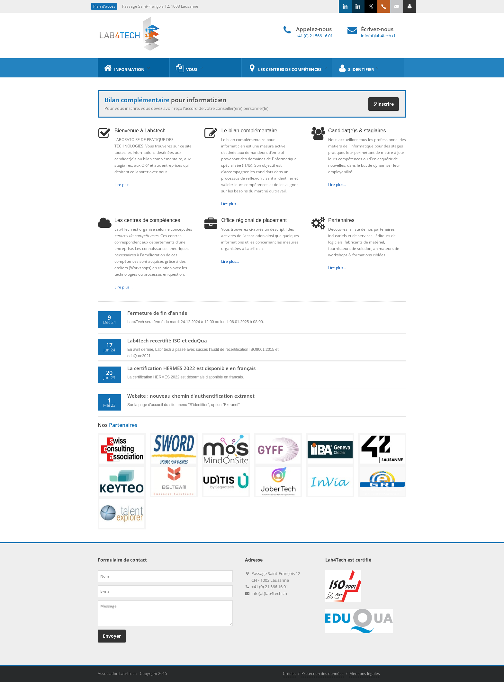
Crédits (289, 673)
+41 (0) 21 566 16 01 (314, 36)
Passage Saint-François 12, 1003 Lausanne (160, 6)
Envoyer (112, 636)
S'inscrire (384, 104)
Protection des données (323, 673)
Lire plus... (123, 184)
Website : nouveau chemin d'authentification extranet (191, 396)
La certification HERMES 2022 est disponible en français (191, 368)
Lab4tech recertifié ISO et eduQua (167, 340)
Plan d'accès (104, 6)
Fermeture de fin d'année (157, 313)
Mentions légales (364, 673)
